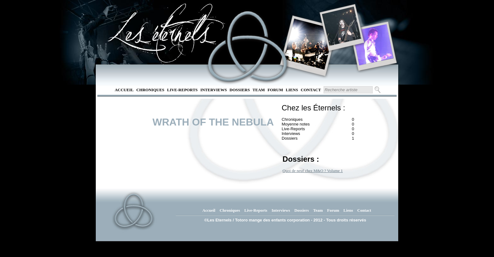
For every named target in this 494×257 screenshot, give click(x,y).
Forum (275, 89)
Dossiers (240, 89)
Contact (311, 89)
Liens (292, 89)
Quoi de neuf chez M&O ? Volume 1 (313, 170)
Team (259, 89)
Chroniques (150, 89)
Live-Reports (182, 89)
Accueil (124, 89)
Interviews (213, 89)
